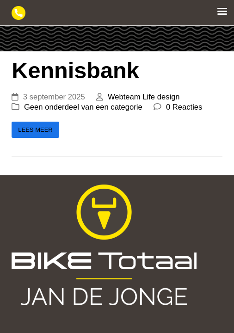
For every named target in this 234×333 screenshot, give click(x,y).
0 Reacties (184, 107)
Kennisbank (75, 70)
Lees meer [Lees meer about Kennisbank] (35, 129)
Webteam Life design (144, 96)
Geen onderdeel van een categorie (83, 107)
